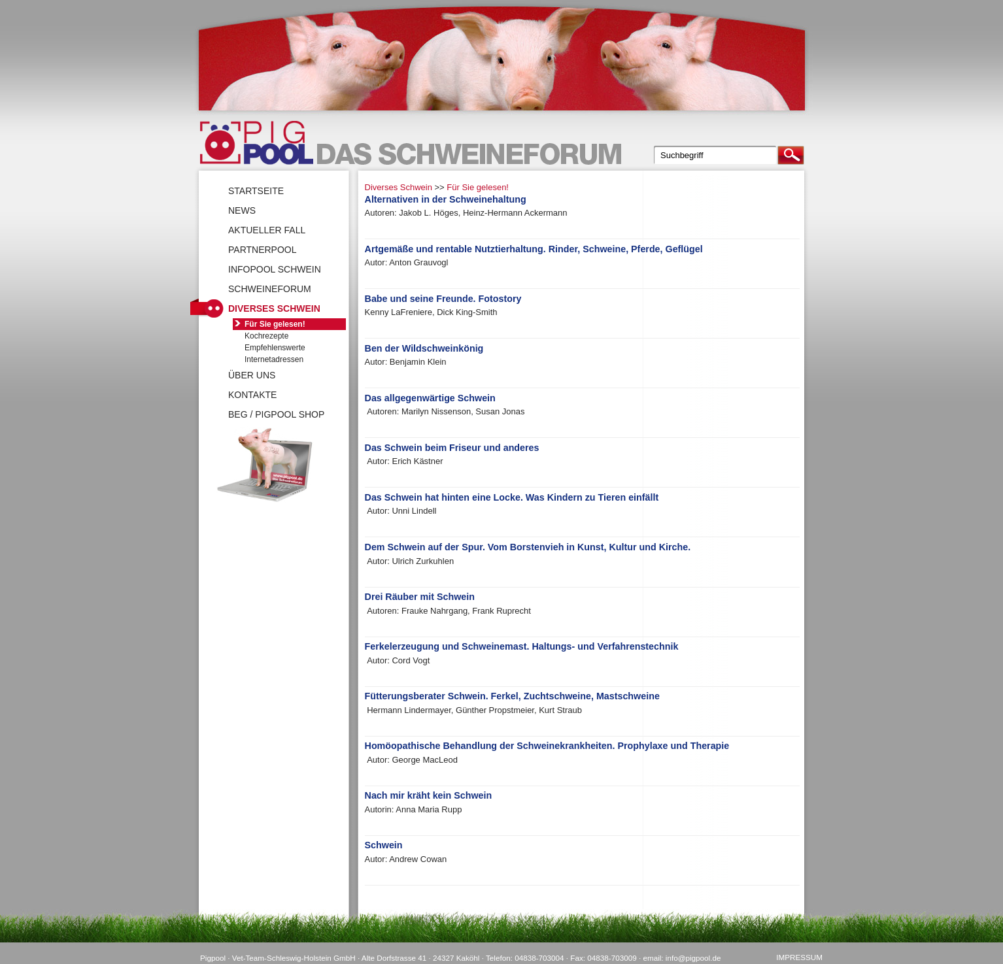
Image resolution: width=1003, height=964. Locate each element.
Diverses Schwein (398, 187)
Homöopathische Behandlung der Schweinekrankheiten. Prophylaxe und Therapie (547, 745)
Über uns (251, 375)
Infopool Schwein (274, 269)
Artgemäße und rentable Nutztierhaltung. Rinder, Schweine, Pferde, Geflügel (534, 249)
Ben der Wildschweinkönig (424, 348)
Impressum (799, 957)
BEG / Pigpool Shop (276, 414)
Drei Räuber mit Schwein (420, 596)
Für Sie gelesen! (478, 187)
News (242, 210)
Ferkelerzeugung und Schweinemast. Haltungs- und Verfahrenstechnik (522, 646)
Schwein (384, 845)
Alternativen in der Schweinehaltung (445, 199)
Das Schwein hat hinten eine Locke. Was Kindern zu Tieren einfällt (512, 497)
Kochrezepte (266, 336)
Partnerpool (262, 249)
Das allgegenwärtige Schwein (430, 398)
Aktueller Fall (266, 230)
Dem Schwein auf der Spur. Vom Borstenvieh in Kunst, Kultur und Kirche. (528, 547)
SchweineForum (269, 289)
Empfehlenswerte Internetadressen (275, 353)
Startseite (256, 191)
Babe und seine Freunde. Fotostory (443, 298)
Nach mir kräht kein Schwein (428, 795)
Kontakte (252, 395)
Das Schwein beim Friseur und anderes (452, 447)
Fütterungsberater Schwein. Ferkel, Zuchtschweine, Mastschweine (512, 696)
